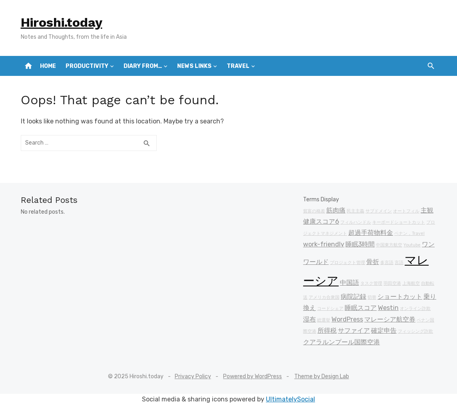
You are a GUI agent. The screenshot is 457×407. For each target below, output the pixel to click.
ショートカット (399, 296)
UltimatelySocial (290, 399)
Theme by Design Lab (321, 376)
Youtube (412, 245)
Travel (238, 66)
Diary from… (143, 66)
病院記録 (353, 296)
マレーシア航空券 (389, 319)
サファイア (354, 330)
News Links (194, 66)
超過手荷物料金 (370, 232)
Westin (388, 308)
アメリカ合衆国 (324, 297)
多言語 (386, 262)
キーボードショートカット (398, 222)
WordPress (347, 319)
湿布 (309, 319)
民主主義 (355, 211)
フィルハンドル (355, 222)
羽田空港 (392, 283)
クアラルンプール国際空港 (341, 342)
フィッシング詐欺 (415, 331)
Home (48, 66)
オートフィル (406, 211)
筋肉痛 (335, 210)
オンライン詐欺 (415, 308)
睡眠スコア (361, 308)
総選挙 (323, 320)
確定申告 (384, 330)
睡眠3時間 (360, 244)
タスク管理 (371, 283)
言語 (399, 262)
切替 (371, 297)
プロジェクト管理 (347, 262)
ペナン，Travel (409, 233)
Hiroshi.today (61, 22)
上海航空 (411, 283)
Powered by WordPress (252, 376)
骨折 (372, 262)
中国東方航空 (389, 245)
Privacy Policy (193, 376)
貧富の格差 (314, 211)
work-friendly (323, 244)
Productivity (87, 66)
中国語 (349, 282)
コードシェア (330, 308)
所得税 (327, 330)
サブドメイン (378, 211)
